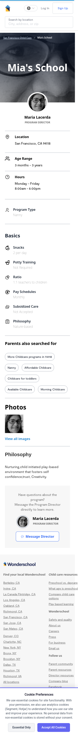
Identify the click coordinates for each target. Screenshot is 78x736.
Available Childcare (20, 389)
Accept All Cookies (53, 727)
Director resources (61, 675)
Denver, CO (11, 636)
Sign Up (63, 8)
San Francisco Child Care (17, 37)
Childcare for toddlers (22, 378)
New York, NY (12, 647)
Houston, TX (11, 670)
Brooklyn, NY (11, 659)
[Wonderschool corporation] (37, 564)
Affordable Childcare (37, 367)
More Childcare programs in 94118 (30, 356)
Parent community (61, 664)
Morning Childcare (53, 389)
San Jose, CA (12, 623)
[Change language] (31, 8)
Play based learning (61, 604)
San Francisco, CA (15, 617)
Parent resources (60, 669)
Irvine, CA (9, 588)
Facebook (55, 686)
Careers (54, 631)
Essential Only (21, 727)
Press (52, 636)
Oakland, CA (11, 605)
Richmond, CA (12, 611)
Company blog (58, 681)
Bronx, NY (9, 653)
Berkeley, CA (11, 582)
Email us (54, 648)
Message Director (37, 536)
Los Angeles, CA (14, 600)
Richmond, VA (12, 676)
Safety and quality (60, 619)
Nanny (12, 367)
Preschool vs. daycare (63, 582)
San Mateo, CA (13, 628)
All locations (11, 682)
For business (57, 642)
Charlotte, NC (12, 641)
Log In (45, 8)
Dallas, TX (9, 664)
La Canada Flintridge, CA (19, 594)
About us (55, 625)
